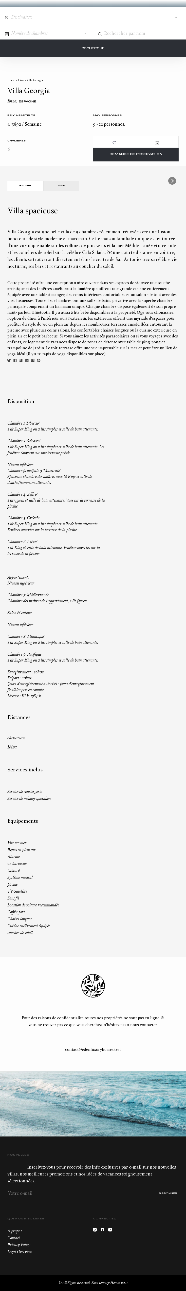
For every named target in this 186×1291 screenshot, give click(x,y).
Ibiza (21, 80)
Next (172, 181)
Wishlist (167, 14)
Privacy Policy (18, 1245)
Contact (149, 14)
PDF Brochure (157, 143)
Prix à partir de (21, 115)
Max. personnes (107, 115)
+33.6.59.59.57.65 (158, 14)
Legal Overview (19, 1252)
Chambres (16, 140)
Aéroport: (16, 738)
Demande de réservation (136, 154)
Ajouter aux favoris (114, 143)
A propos (14, 1231)
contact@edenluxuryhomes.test (93, 1050)
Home (11, 80)
